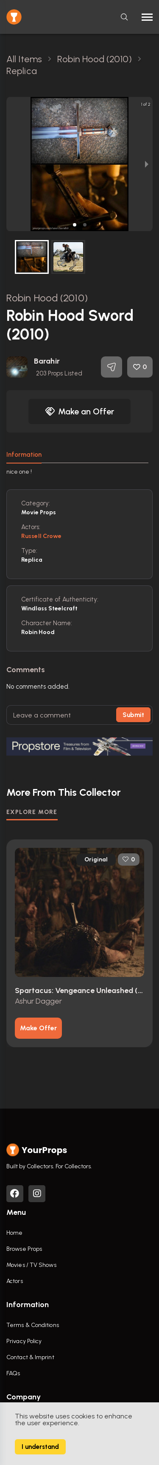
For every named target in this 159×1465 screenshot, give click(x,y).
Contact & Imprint (30, 1357)
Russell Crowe (41, 536)
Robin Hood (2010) (47, 298)
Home (14, 1232)
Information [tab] (24, 454)
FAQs (13, 1373)
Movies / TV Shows (31, 1265)
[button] (74, 224)
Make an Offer (79, 411)
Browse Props (24, 1249)
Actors (14, 1281)
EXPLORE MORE (32, 812)
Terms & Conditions (32, 1325)
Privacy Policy (24, 1341)
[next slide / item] (147, 164)
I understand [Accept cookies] (40, 1447)
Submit (133, 715)
